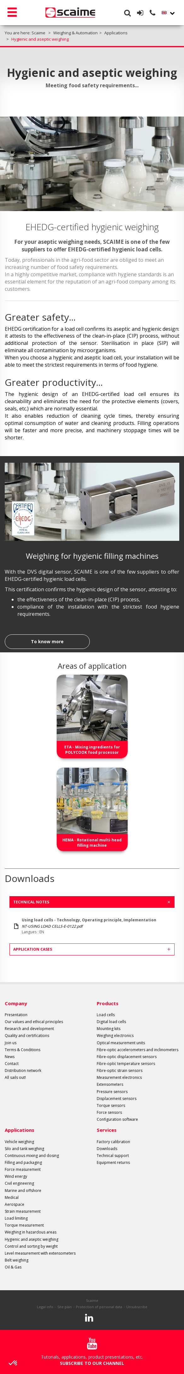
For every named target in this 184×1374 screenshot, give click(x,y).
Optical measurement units (121, 1042)
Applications (19, 1130)
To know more (47, 641)
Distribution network (23, 1070)
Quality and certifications (27, 1035)
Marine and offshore (23, 1190)
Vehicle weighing (19, 1141)
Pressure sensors (112, 1091)
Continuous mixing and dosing (32, 1155)
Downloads (107, 1148)
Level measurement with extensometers (40, 1253)
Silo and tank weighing (24, 1148)
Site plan (64, 1306)
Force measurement (23, 1169)
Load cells (106, 1014)
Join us (10, 1042)
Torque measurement (24, 1225)
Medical (12, 1197)
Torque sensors (111, 1105)
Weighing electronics (115, 1035)
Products (107, 1003)
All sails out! (15, 1077)
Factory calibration (113, 1141)
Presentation (16, 1014)
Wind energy (16, 1176)
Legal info (45, 1306)
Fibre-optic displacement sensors (127, 1056)
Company (16, 1003)
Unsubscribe (136, 1306)
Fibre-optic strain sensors (119, 1070)
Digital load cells (111, 1021)
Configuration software (117, 1119)
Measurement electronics (119, 1077)
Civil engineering (19, 1183)
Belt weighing (16, 1260)
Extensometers (110, 1084)
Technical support (113, 1155)
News (9, 1056)
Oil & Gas (13, 1267)
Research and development (29, 1028)
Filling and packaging (23, 1162)
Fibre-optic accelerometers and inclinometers (137, 1049)
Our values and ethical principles (34, 1021)
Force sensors (109, 1112)
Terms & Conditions (22, 1049)
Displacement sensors (116, 1098)
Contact (12, 1063)
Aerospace (14, 1204)
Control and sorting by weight (31, 1246)
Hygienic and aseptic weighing (31, 1239)
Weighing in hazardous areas (30, 1232)
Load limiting (16, 1218)
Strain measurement (23, 1211)
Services (107, 1130)
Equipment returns (113, 1162)
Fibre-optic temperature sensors (126, 1063)
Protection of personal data (99, 1306)
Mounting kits (108, 1028)
